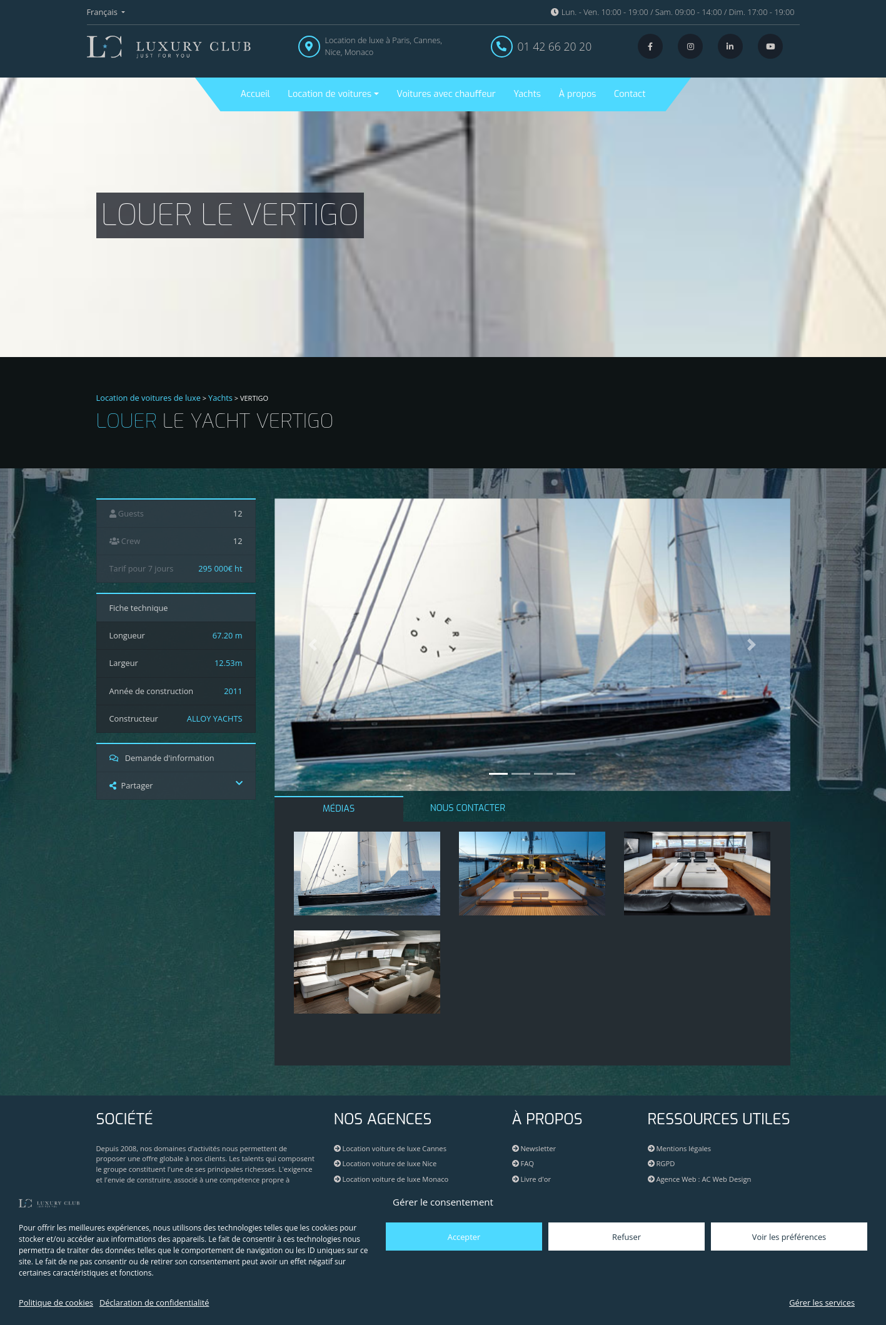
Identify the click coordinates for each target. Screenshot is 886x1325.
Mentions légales (680, 1148)
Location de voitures (329, 94)
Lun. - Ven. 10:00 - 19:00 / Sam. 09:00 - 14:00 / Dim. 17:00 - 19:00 (672, 12)
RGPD (661, 1163)
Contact (629, 94)
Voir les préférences (789, 1236)
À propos (578, 94)
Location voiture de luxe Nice (385, 1163)
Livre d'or (531, 1179)
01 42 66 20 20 (555, 46)
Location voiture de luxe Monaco (391, 1179)
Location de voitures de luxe (148, 397)
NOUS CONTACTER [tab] (467, 808)
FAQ (523, 1163)
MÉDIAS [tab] (339, 809)
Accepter (464, 1236)
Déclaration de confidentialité (154, 1302)
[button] (313, 645)
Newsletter (534, 1148)
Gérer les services (822, 1302)
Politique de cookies (56, 1302)
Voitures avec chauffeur (445, 94)
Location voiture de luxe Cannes (390, 1148)
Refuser (626, 1236)
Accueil (255, 94)
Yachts (527, 94)
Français (103, 12)
